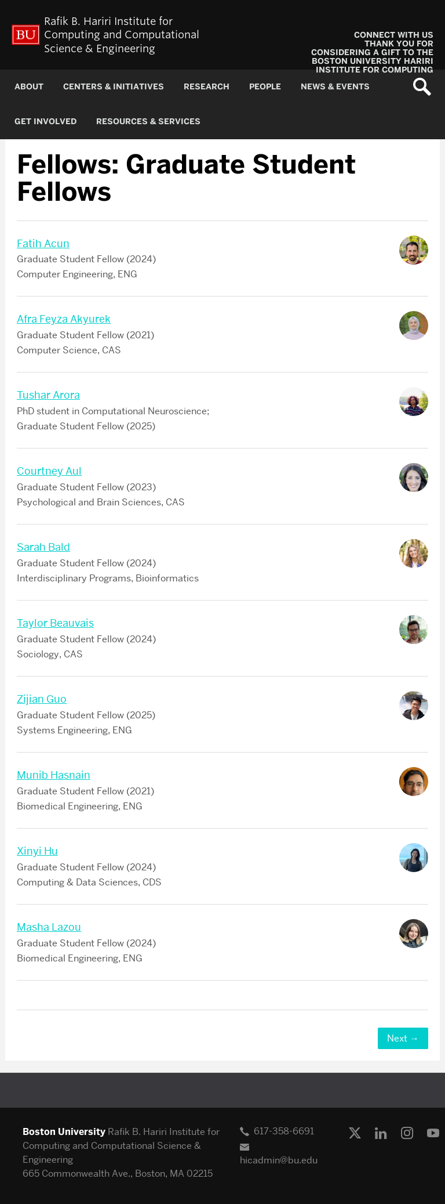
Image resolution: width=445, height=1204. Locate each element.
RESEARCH (206, 86)
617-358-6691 (284, 1131)
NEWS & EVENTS (335, 86)
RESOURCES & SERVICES (148, 121)
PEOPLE (265, 86)
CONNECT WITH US (393, 35)
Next (403, 1038)
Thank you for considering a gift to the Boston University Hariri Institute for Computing (372, 56)
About (28, 86)
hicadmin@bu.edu (279, 1160)
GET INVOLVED (45, 121)
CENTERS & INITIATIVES (113, 86)
